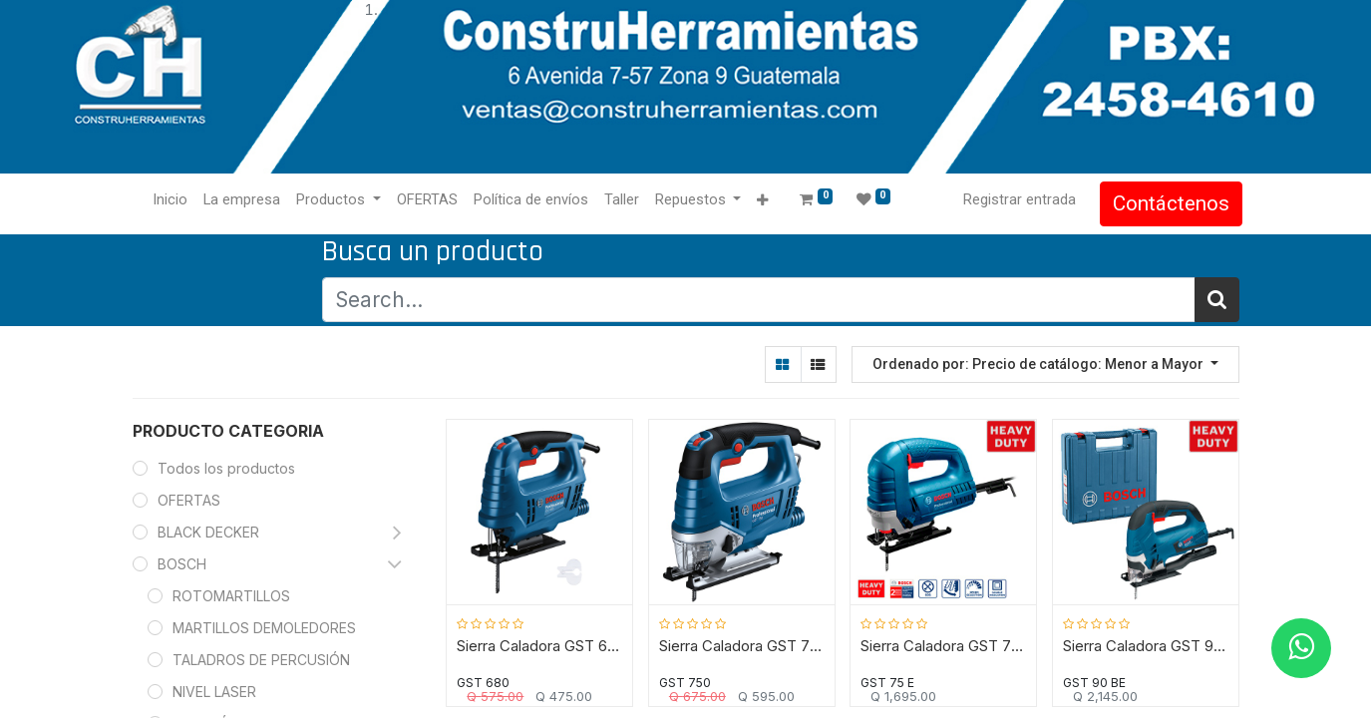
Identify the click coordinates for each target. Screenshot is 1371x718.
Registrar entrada (1016, 199)
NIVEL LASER (214, 691)
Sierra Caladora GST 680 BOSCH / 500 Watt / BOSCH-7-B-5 (540, 646)
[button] (766, 200)
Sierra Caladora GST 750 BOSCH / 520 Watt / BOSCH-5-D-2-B (742, 646)
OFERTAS (189, 500)
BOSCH (182, 563)
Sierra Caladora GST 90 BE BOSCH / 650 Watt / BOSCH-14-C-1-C (1146, 646)
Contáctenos (1168, 203)
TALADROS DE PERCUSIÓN (261, 659)
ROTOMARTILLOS (231, 595)
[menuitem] (174, 200)
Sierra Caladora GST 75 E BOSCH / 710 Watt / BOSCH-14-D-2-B (943, 646)
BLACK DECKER (208, 532)
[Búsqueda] (1217, 299)
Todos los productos (226, 468)
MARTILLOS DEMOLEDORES (264, 627)
